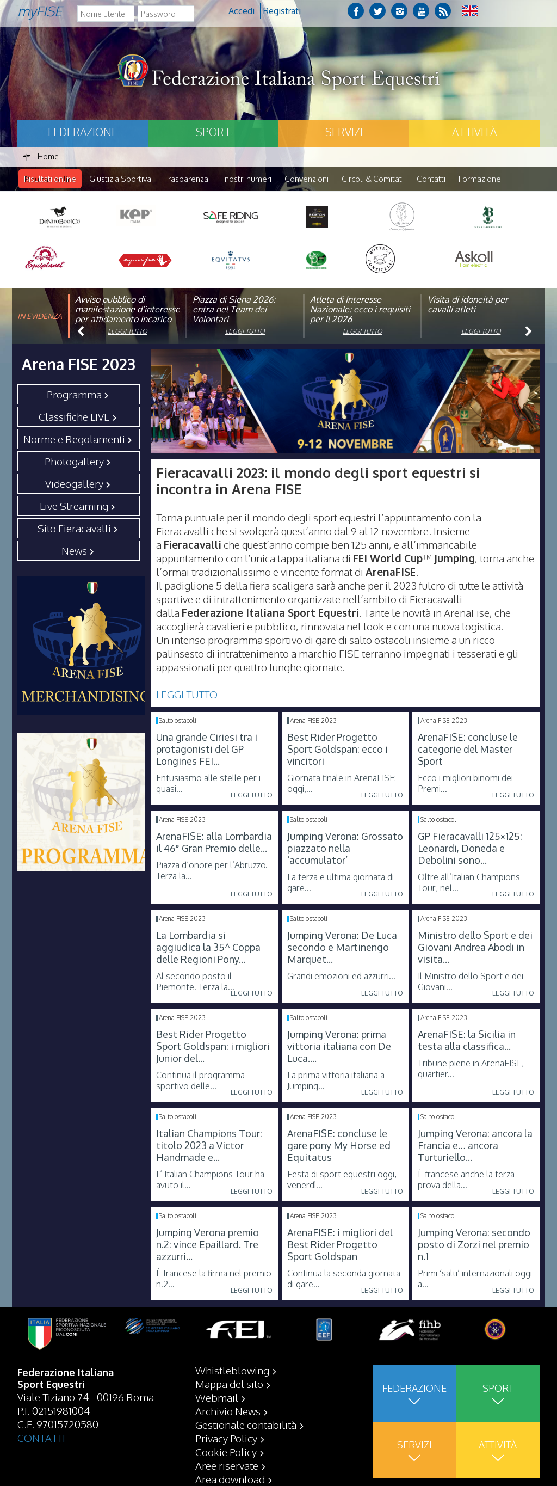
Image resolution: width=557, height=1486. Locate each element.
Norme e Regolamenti (74, 439)
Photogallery (74, 461)
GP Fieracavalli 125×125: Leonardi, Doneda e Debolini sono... (470, 849)
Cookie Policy (226, 1451)
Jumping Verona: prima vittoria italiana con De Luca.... (339, 1047)
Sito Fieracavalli (74, 528)
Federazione (82, 132)
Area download (230, 1478)
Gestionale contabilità (245, 1424)
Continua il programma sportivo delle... (200, 1081)
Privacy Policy (226, 1438)
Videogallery (74, 483)
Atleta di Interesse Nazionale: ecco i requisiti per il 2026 (360, 309)
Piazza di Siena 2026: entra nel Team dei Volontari (234, 309)
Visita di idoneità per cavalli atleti (468, 304)
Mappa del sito (229, 1383)
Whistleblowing (232, 1370)
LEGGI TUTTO (187, 694)
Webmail (216, 1397)
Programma (74, 394)
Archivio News (228, 1410)
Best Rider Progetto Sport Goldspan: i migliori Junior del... (213, 1047)
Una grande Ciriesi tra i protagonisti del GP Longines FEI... (206, 749)
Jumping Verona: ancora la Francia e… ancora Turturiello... (475, 1146)
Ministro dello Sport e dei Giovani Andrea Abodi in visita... (475, 948)
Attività (474, 132)
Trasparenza (186, 179)
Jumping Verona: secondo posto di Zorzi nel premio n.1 (474, 1245)
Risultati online (50, 179)
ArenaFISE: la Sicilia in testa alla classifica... (467, 1041)
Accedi (241, 10)
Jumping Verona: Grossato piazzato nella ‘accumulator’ (345, 849)
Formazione (480, 179)
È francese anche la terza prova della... (466, 1180)
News (74, 550)
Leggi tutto (127, 332)
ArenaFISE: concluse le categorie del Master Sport (468, 749)
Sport (213, 132)
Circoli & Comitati (373, 179)
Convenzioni (306, 179)
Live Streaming (74, 506)
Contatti (431, 179)
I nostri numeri (246, 179)
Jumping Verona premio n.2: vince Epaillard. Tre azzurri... (207, 1245)
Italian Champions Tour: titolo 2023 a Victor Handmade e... (209, 1146)
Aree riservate (226, 1465)
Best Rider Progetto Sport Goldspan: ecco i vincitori (337, 749)
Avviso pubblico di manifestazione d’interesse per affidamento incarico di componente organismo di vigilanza (127, 319)
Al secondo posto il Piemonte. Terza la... (195, 982)
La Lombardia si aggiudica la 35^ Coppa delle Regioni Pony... (208, 948)
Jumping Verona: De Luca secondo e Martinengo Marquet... (342, 948)
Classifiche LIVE (74, 416)
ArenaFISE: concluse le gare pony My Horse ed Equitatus (339, 1146)
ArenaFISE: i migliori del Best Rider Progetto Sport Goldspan (340, 1245)
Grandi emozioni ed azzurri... (341, 976)
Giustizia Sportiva (120, 179)
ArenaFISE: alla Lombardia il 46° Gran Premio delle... (214, 843)
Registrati (282, 10)
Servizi (344, 132)
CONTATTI (41, 1437)
